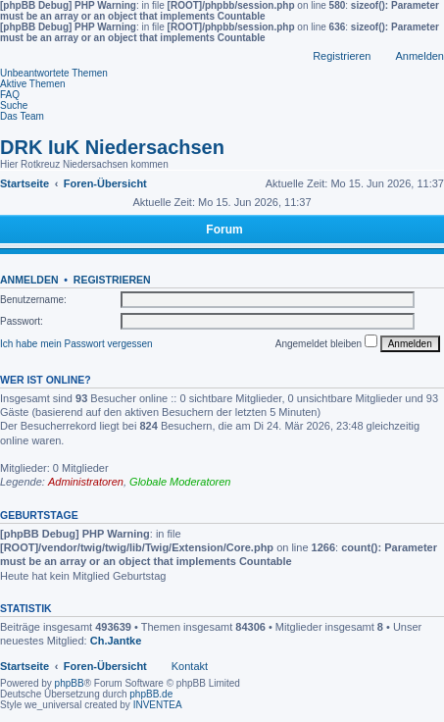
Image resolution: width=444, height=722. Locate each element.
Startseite (24, 666)
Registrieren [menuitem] (341, 56)
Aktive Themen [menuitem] (33, 83)
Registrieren (112, 279)
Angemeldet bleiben (326, 342)
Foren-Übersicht (105, 666)
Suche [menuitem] (13, 105)
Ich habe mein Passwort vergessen (76, 343)
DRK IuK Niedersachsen (112, 147)
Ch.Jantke (116, 640)
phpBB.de (151, 694)
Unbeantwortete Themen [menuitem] (54, 73)
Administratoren (85, 482)
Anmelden (29, 279)
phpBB (69, 683)
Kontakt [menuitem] (190, 666)
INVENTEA (157, 704)
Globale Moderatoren (179, 482)
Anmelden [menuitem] (419, 56)
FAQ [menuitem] (10, 94)
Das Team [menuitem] (22, 116)
